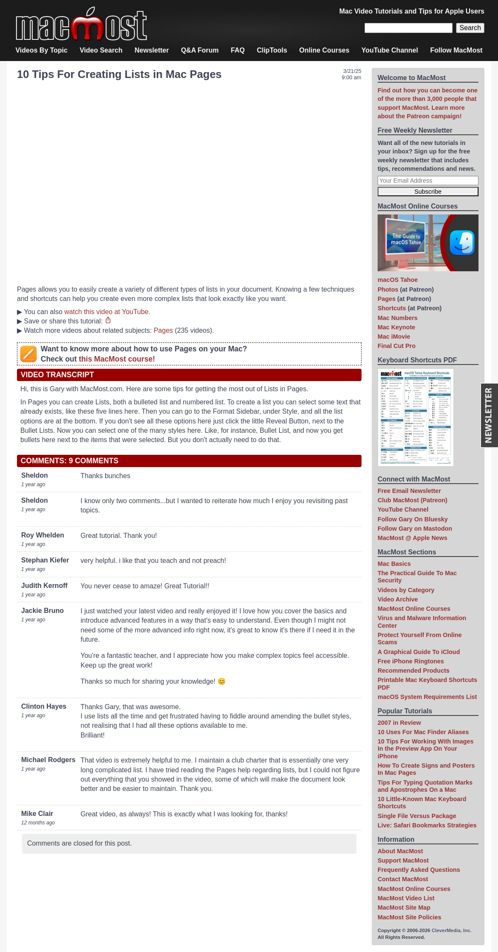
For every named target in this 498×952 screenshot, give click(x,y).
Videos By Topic (41, 50)
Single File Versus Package (417, 816)
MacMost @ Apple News (413, 537)
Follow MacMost (456, 50)
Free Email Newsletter (409, 490)
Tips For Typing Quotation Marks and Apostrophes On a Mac (425, 786)
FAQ (238, 50)
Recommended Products (414, 670)
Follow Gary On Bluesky (413, 519)
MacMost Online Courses (414, 608)
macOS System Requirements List (427, 696)
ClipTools (272, 50)
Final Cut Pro (397, 345)
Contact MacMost (403, 879)
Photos (388, 289)
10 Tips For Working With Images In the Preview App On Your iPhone (425, 749)
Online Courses (324, 50)
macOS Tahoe (398, 279)
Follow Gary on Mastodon (415, 528)
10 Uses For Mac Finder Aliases (423, 732)
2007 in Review (399, 722)
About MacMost (400, 851)
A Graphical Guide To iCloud (419, 652)
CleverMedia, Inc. (451, 930)
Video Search (101, 50)
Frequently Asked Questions (419, 869)
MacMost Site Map (404, 907)
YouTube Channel (390, 50)
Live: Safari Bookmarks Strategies (427, 825)
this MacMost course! (117, 359)
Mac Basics (394, 563)
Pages (163, 330)
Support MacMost (403, 860)
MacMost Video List (406, 898)
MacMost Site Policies (409, 917)
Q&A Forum (200, 50)
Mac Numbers (397, 318)
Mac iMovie (394, 336)
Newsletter (152, 50)
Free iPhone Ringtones (411, 661)
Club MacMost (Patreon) (413, 500)
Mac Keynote (396, 327)
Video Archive (398, 599)
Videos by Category (406, 590)
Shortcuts (392, 308)
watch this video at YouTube (106, 311)
